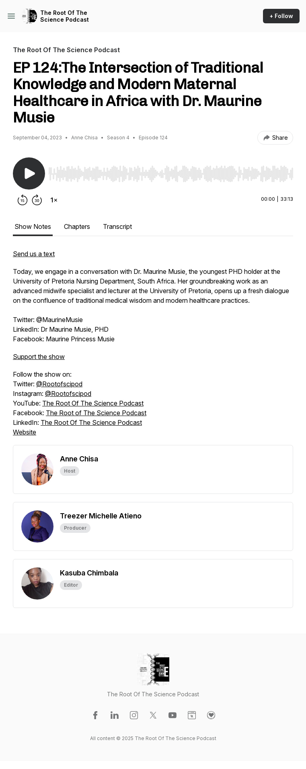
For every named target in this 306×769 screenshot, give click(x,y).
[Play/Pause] (29, 173)
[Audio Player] (170, 171)
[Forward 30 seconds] (37, 200)
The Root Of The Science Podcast (64, 16)
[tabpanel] (153, 347)
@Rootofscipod (59, 384)
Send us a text (34, 254)
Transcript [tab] (117, 226)
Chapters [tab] (77, 226)
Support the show (39, 357)
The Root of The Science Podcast (96, 413)
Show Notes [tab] (32, 226)
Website (24, 432)
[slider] (170, 173)
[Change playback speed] (54, 200)
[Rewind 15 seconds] (22, 200)
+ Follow (281, 15)
